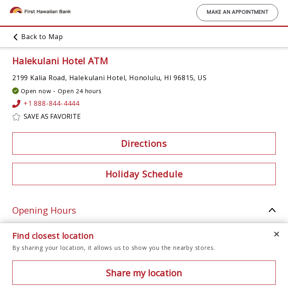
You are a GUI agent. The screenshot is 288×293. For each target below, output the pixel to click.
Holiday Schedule (144, 174)
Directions (144, 143)
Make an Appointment (237, 12)
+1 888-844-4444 (45, 104)
